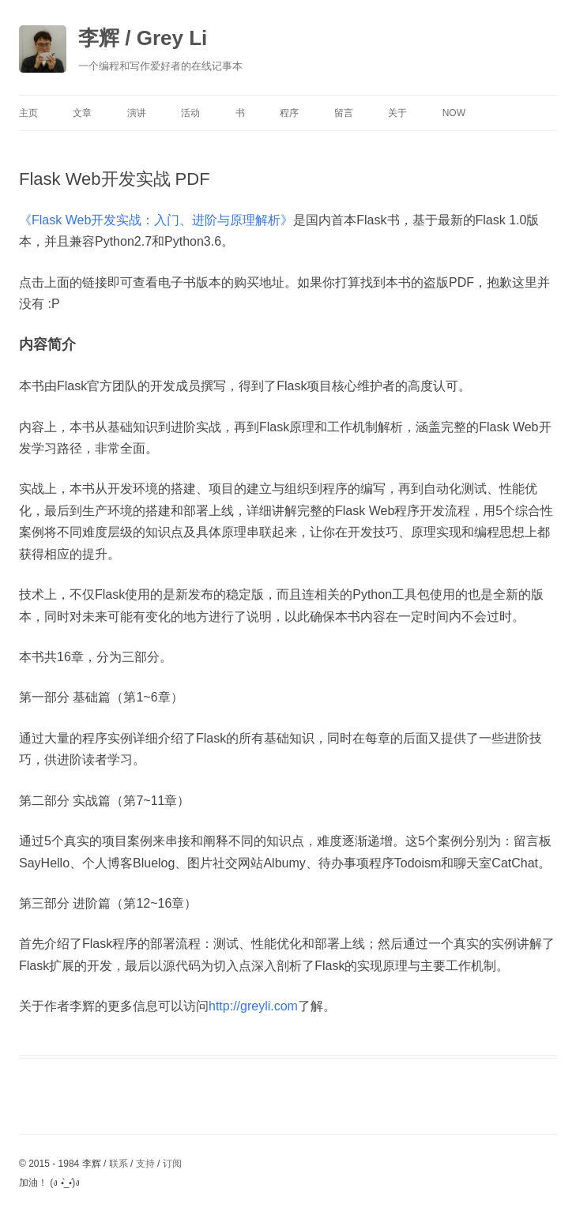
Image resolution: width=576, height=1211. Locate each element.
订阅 (172, 1163)
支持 (145, 1163)
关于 (397, 112)
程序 (289, 112)
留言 (343, 112)
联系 (118, 1163)
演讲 (136, 112)
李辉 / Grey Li (142, 38)
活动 (190, 112)
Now (453, 112)
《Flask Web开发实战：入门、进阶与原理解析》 (156, 220)
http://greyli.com (253, 1006)
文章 (82, 112)
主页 (28, 112)
